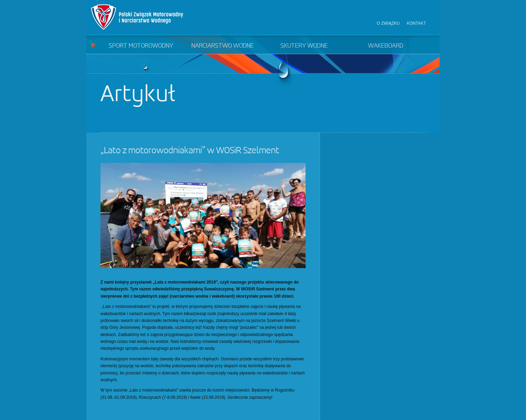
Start (93, 45)
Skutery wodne (304, 46)
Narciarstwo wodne (222, 46)
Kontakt (416, 23)
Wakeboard (385, 46)
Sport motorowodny (141, 46)
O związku (388, 23)
